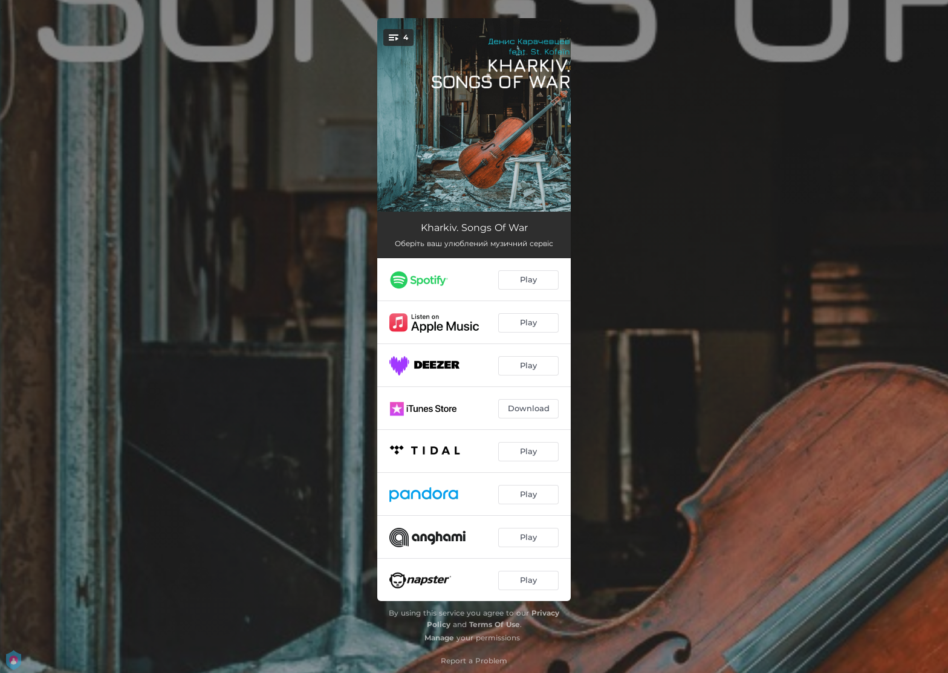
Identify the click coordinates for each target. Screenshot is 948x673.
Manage (439, 637)
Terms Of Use (494, 624)
